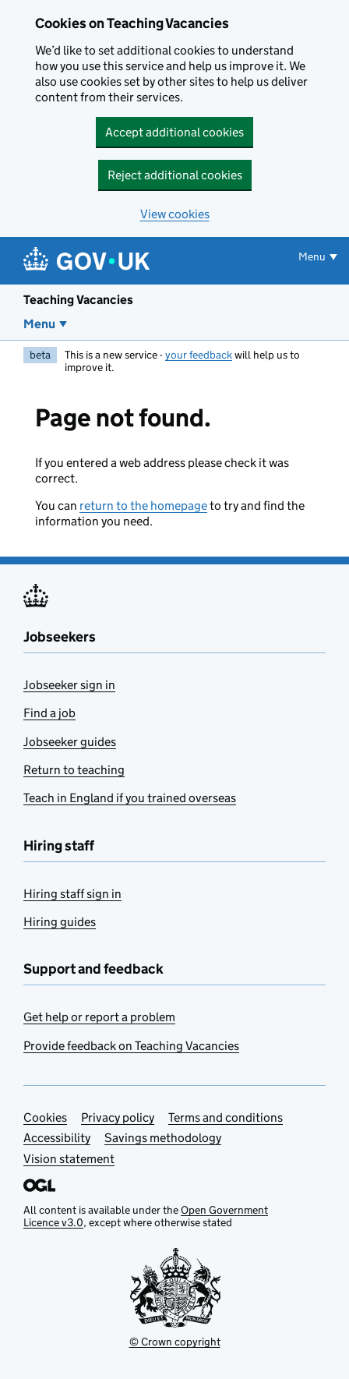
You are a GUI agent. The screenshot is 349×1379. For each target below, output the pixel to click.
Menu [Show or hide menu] (312, 256)
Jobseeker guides (69, 741)
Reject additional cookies (175, 175)
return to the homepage (143, 505)
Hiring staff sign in (72, 893)
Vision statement (69, 1158)
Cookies (45, 1117)
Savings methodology (162, 1137)
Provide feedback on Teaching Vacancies (131, 1045)
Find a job (49, 712)
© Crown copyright (174, 1342)
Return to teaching (74, 769)
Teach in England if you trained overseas (129, 797)
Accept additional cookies (174, 132)
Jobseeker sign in (69, 684)
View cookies (175, 214)
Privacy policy (117, 1117)
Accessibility (56, 1137)
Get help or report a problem (99, 1016)
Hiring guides (59, 921)
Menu (39, 323)
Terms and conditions (225, 1117)
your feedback (198, 355)
